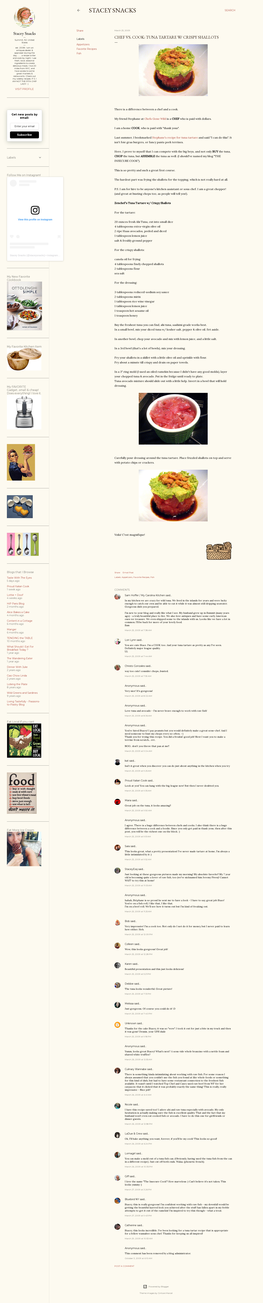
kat (127, 760)
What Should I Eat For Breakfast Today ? (20, 648)
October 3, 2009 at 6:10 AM (138, 1258)
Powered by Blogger (156, 1287)
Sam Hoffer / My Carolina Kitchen (145, 595)
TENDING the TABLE (20, 638)
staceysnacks (37, 255)
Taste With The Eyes (19, 577)
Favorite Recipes (87, 48)
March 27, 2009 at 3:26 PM (138, 1189)
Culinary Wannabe (135, 1069)
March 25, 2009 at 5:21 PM (138, 974)
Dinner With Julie (17, 667)
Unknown (130, 1023)
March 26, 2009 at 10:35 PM (139, 1166)
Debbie (129, 983)
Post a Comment (124, 1266)
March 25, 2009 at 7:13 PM (138, 993)
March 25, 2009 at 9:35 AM (138, 790)
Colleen (129, 944)
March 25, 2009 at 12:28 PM (138, 954)
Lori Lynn (130, 640)
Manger (11, 629)
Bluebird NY (132, 1199)
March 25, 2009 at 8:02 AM (138, 696)
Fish (79, 53)
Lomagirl (130, 1153)
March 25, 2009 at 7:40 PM (138, 1013)
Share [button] (80, 30)
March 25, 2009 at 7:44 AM (138, 656)
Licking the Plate (17, 684)
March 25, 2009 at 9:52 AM (138, 859)
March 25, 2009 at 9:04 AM (138, 751)
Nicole (128, 1104)
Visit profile (24, 89)
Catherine (130, 1225)
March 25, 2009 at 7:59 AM (138, 676)
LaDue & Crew (133, 1133)
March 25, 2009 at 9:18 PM (138, 1036)
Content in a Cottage (19, 620)
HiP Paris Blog (15, 603)
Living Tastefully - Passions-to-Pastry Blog (23, 703)
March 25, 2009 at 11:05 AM (138, 885)
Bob (127, 921)
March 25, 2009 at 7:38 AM (138, 630)
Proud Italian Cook (136, 780)
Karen (128, 963)
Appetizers (83, 44)
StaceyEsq (131, 869)
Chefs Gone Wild (155, 118)
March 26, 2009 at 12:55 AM (138, 1059)
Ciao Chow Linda (17, 675)
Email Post (128, 572)
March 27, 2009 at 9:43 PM (138, 1215)
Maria (128, 800)
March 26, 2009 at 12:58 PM (138, 1124)
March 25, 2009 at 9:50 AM (138, 810)
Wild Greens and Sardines (22, 692)
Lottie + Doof (15, 595)
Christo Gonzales (135, 666)
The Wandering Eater (20, 658)
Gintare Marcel (165, 1293)
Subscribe (24, 134)
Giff (127, 1176)
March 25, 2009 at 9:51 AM (138, 836)
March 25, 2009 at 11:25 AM (138, 911)
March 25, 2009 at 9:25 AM (138, 771)
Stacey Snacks (112, 10)
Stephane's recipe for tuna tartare (175, 137)
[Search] (230, 10)
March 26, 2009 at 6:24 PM (138, 1143)
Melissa (129, 1003)
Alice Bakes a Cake (18, 612)
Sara (127, 846)
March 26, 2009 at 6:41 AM (138, 1094)
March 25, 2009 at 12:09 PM (139, 934)
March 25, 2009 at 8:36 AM (138, 715)
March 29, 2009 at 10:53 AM (139, 1238)
